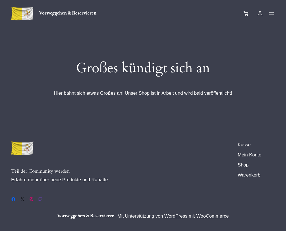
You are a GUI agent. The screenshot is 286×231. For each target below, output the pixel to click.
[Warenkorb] (246, 14)
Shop (243, 165)
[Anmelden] (260, 14)
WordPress (175, 216)
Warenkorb (249, 175)
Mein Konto (249, 155)
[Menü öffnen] (271, 13)
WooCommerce (212, 216)
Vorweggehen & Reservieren (67, 13)
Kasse (244, 144)
